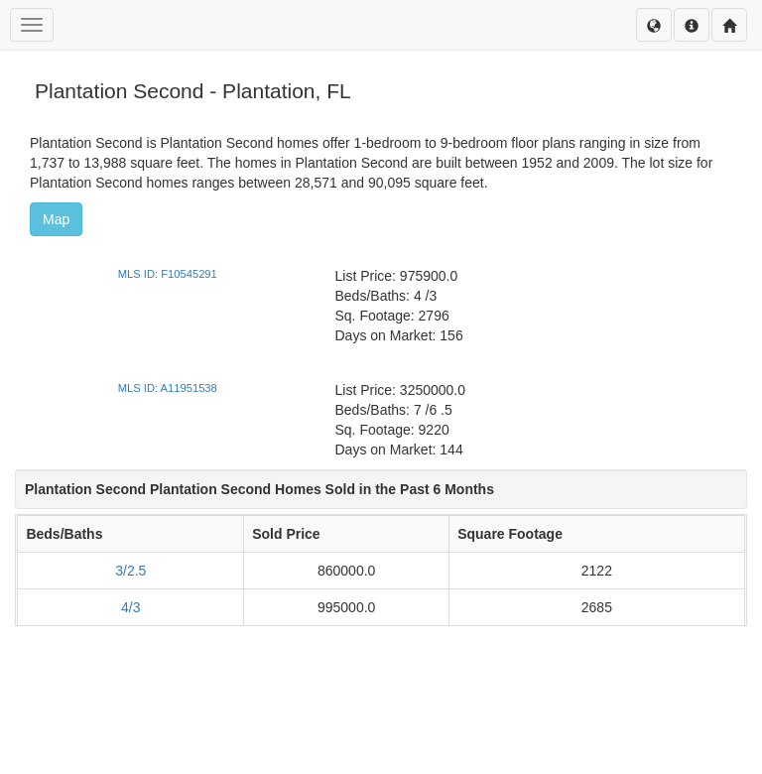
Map (56, 219)
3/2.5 (130, 571)
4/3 (130, 607)
